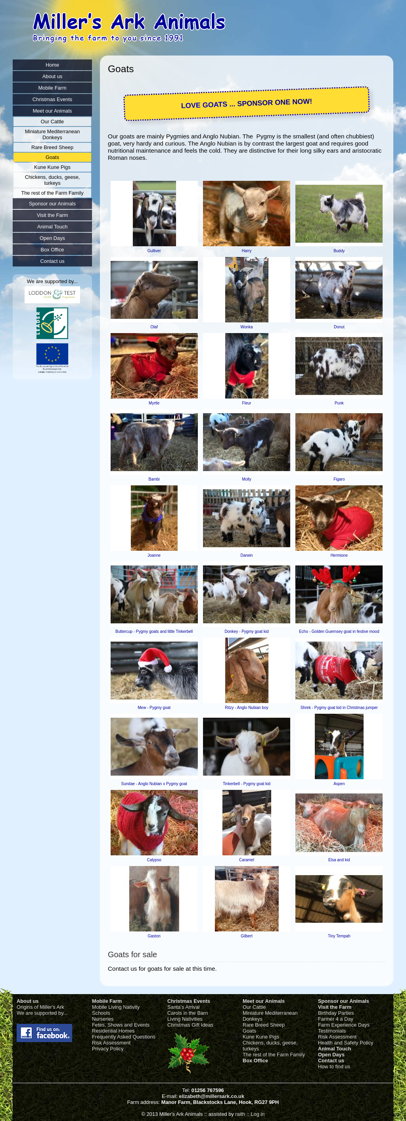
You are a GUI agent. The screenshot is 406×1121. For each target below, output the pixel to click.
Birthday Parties (336, 1013)
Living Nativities (185, 1019)
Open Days (331, 1055)
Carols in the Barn (187, 1013)
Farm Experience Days (344, 1025)
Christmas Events (188, 1001)
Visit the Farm (334, 1007)
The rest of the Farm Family (274, 1055)
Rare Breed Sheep (264, 1025)
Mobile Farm (107, 1001)
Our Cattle (254, 1007)
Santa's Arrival (183, 1007)
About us (27, 1001)
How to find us (334, 1066)
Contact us (331, 1061)
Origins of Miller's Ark (40, 1007)
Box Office (255, 1061)
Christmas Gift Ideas (190, 1025)
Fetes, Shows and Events (120, 1025)
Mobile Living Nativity (116, 1007)
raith (240, 1114)
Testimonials (332, 1031)
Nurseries (103, 1019)
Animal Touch (334, 1049)
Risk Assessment (111, 1043)
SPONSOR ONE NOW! (274, 102)
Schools (101, 1013)
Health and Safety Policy (345, 1043)
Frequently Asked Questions (123, 1037)
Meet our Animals (264, 1001)
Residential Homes (113, 1031)
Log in (257, 1114)
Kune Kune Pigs (261, 1037)
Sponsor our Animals (343, 1001)
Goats (249, 1031)
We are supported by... (42, 1013)
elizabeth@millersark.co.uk (211, 1096)
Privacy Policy (108, 1049)
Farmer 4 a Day (335, 1019)
